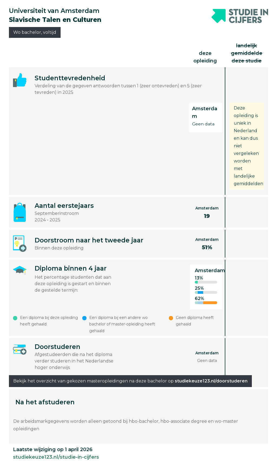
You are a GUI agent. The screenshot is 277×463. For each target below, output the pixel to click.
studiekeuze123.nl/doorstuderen (211, 381)
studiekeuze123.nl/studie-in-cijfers (56, 457)
